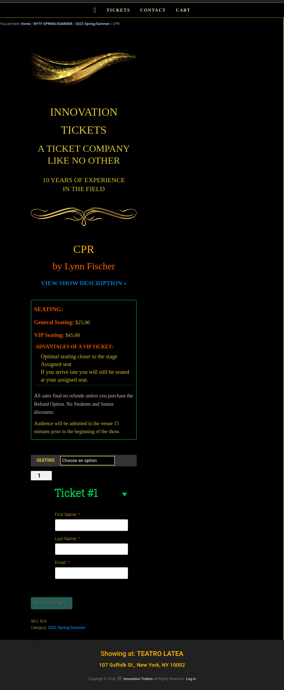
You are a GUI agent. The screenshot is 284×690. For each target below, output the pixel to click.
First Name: (67, 514)
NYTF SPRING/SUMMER (53, 24)
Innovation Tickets (138, 679)
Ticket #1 (76, 492)
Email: (62, 562)
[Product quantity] (41, 475)
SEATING (45, 460)
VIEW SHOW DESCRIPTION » (83, 283)
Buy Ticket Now (51, 603)
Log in (191, 679)
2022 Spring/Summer (92, 24)
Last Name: (67, 538)
